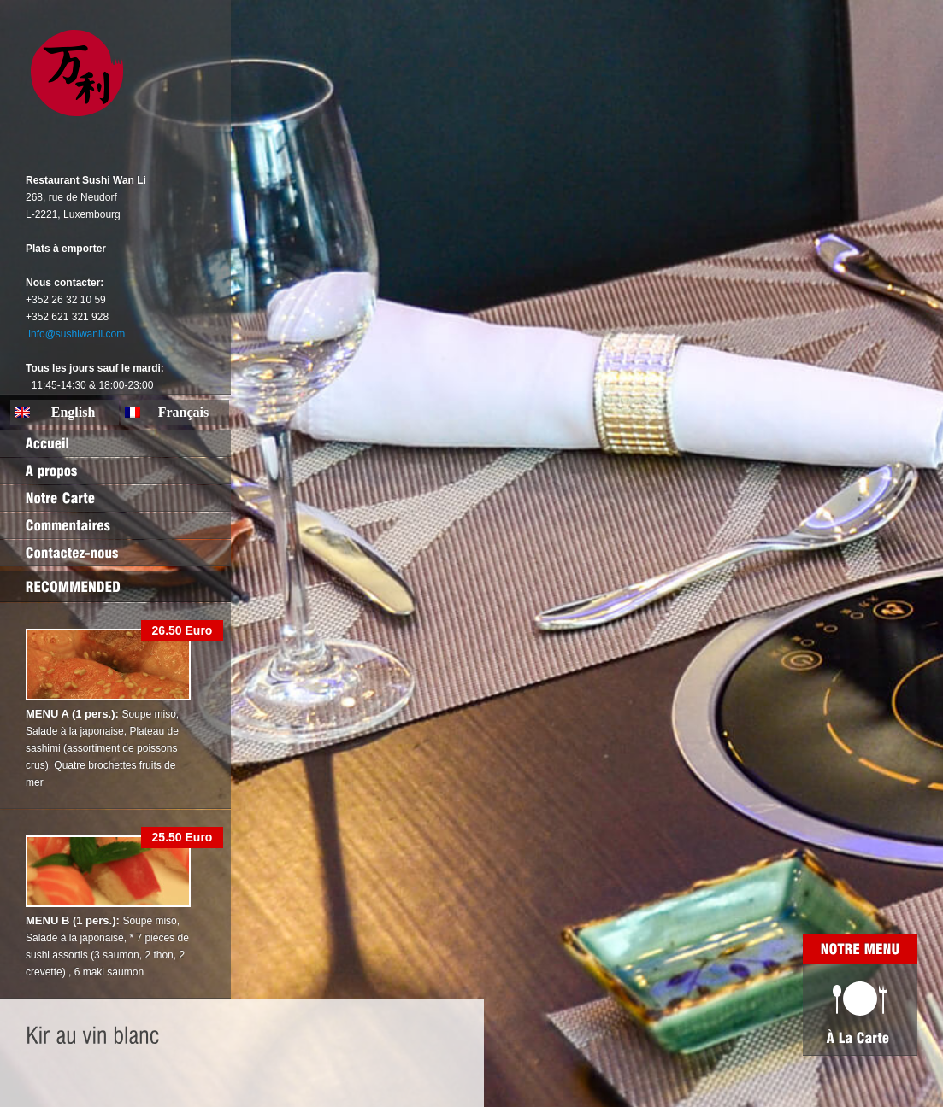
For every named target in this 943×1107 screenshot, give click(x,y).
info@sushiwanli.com (76, 334)
